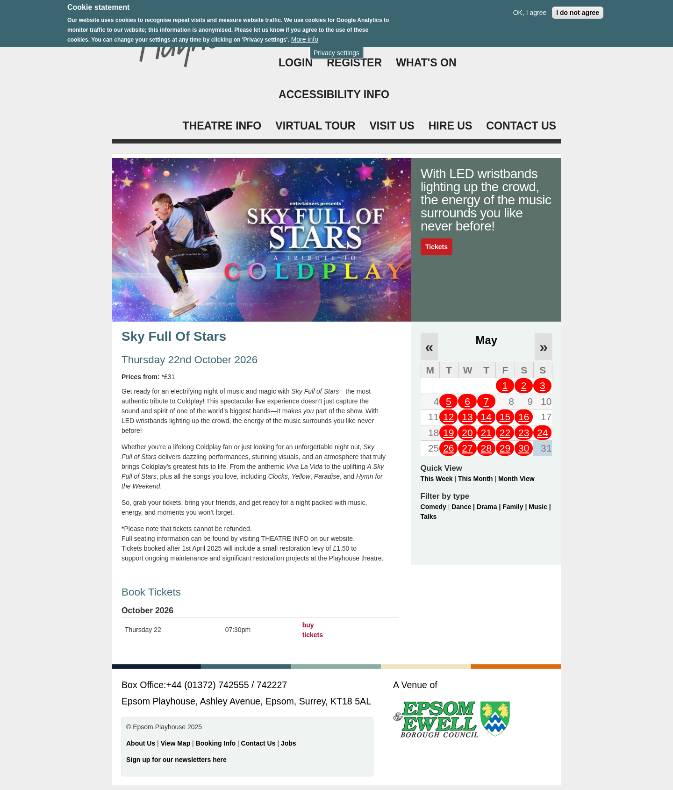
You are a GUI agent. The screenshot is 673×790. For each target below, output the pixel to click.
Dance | (464, 506)
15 (505, 416)
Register (354, 63)
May (486, 340)
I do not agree (577, 10)
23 (523, 432)
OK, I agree (530, 10)
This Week (437, 478)
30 (523, 448)
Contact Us (259, 743)
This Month (475, 478)
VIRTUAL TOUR (315, 126)
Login (296, 63)
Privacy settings (336, 50)
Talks (429, 516)
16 (523, 416)
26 (448, 448)
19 (448, 432)
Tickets (436, 247)
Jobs (288, 743)
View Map (176, 743)
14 (486, 416)
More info (304, 37)
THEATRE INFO (221, 126)
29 (505, 448)
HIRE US (451, 126)
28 (486, 448)
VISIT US (391, 126)
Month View (516, 478)
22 (505, 432)
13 (467, 416)
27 (467, 448)
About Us (140, 743)
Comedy (433, 506)
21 (486, 432)
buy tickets (312, 630)
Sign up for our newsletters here (176, 759)
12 (448, 416)
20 (467, 432)
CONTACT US (521, 126)
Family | (515, 506)
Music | (540, 506)
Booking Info (216, 743)
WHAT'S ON (426, 63)
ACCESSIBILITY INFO (334, 94)
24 (542, 432)
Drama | (489, 506)
